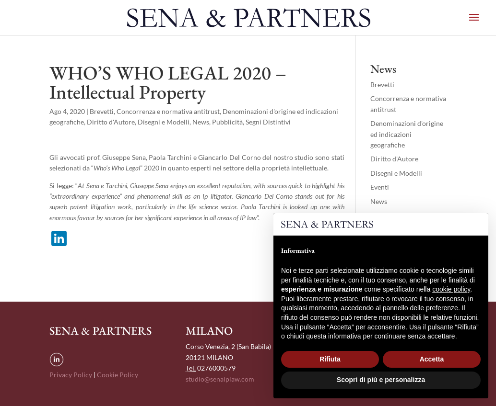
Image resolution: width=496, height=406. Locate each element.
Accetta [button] (432, 359)
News (200, 122)
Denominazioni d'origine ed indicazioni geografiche (406, 134)
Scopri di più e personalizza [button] (381, 379)
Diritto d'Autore (111, 122)
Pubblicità (227, 122)
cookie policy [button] (451, 289)
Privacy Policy (70, 375)
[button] (476, 228)
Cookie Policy (117, 375)
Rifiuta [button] (330, 359)
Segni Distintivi (268, 122)
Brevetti (102, 111)
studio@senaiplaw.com (220, 379)
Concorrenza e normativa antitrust (168, 111)
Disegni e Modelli (163, 122)
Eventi (379, 187)
